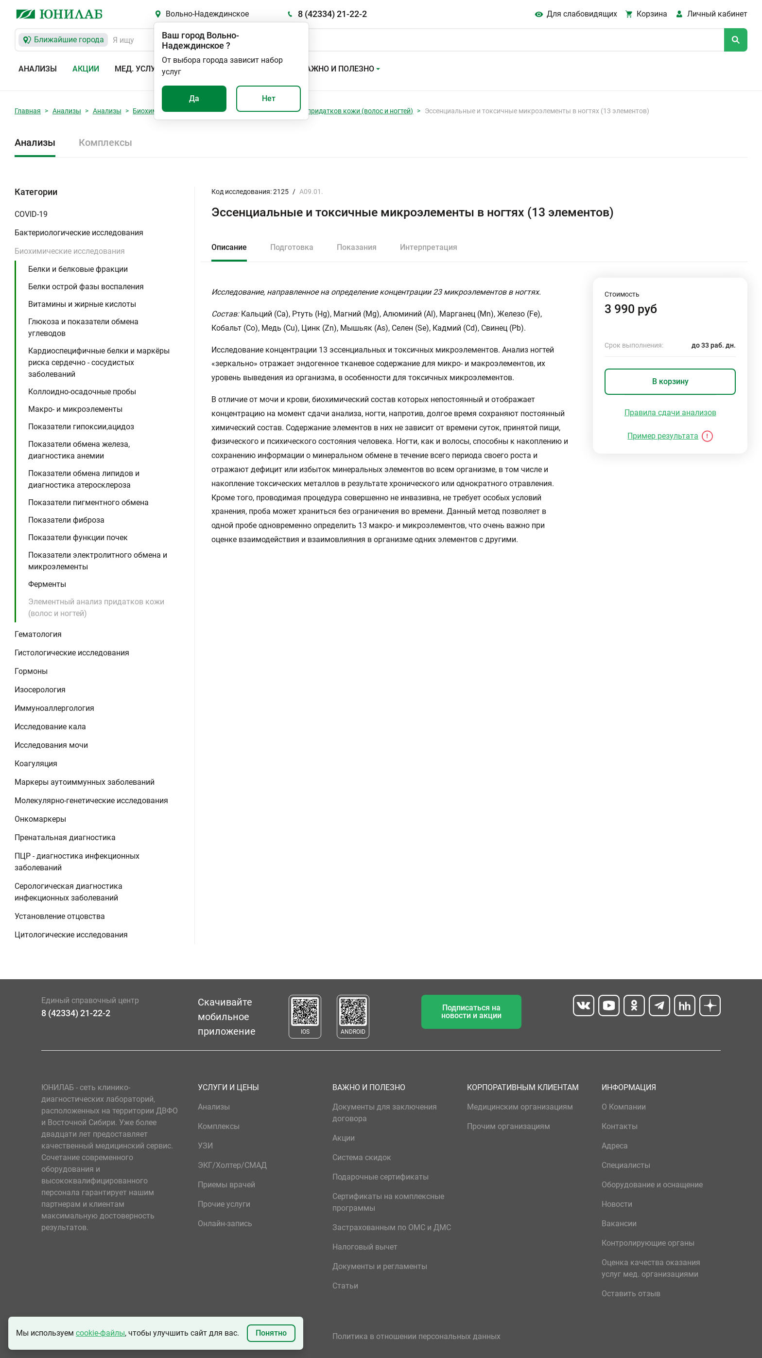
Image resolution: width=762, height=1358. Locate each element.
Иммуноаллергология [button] (54, 708)
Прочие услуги (224, 1204)
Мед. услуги (140, 68)
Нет (269, 98)
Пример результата (662, 436)
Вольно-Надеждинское (207, 13)
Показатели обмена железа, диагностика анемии (79, 450)
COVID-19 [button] (31, 214)
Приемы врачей (226, 1184)
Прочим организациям (508, 1126)
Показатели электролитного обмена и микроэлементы (97, 560)
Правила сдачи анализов (670, 412)
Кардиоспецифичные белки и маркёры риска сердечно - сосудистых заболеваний (99, 362)
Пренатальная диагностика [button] (65, 837)
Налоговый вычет (365, 1247)
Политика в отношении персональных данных (416, 1336)
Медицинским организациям (520, 1106)
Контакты (620, 1126)
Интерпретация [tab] (428, 247)
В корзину (670, 381)
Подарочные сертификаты (380, 1177)
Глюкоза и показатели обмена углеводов (83, 327)
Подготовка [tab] (291, 247)
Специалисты (626, 1165)
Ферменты (47, 584)
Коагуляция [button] (36, 763)
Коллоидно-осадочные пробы (82, 391)
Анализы (37, 68)
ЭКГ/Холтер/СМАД (232, 1165)
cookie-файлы (100, 1333)
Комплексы (105, 142)
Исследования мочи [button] (51, 745)
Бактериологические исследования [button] (79, 232)
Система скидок (361, 1157)
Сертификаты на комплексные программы (388, 1202)
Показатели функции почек (78, 537)
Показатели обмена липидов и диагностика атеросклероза (83, 479)
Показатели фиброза (66, 520)
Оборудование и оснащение (652, 1184)
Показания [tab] (357, 247)
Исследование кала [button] (50, 726)
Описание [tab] (229, 247)
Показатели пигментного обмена (88, 502)
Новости (617, 1204)
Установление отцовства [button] (60, 916)
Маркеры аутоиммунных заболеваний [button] (85, 782)
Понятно (271, 1333)
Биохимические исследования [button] (70, 251)
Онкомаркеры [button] (40, 819)
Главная (28, 111)
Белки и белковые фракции (78, 269)
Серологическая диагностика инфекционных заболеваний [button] (68, 892)
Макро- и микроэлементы (75, 409)
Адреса (615, 1145)
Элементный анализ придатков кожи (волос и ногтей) (327, 111)
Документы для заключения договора (384, 1112)
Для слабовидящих (582, 13)
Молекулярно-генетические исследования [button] (91, 800)
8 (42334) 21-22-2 (332, 14)
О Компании (624, 1106)
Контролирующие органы (648, 1243)
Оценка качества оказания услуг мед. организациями (651, 1268)
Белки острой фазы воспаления (86, 286)
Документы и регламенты (379, 1266)
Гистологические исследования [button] (72, 652)
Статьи (345, 1285)
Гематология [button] (38, 634)
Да (194, 98)
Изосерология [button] (40, 689)
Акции (85, 68)
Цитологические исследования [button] (71, 934)
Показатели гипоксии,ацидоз (81, 426)
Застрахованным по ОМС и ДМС (391, 1227)
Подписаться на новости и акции (471, 1011)
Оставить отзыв (631, 1293)
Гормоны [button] (31, 671)
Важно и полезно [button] (337, 68)
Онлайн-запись (225, 1223)
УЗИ (205, 1145)
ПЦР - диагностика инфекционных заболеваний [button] (77, 861)
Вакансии (619, 1223)
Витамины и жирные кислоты (82, 304)
